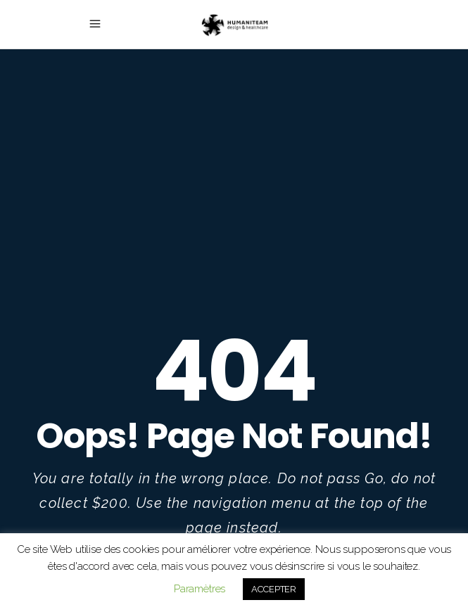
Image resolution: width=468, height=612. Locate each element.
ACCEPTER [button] (273, 589)
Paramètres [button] (200, 588)
